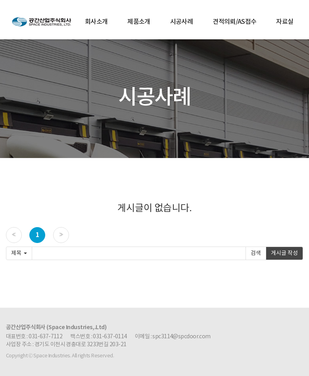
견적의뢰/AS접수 (234, 21)
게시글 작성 (284, 253)
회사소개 (96, 21)
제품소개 (138, 21)
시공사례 (181, 21)
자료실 (284, 21)
